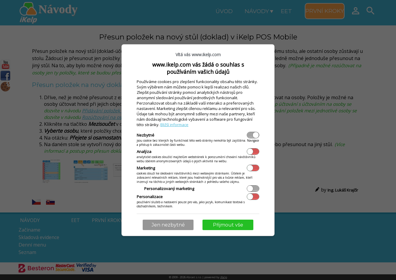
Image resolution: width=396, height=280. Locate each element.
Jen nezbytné (168, 225)
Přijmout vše (228, 225)
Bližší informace (174, 124)
